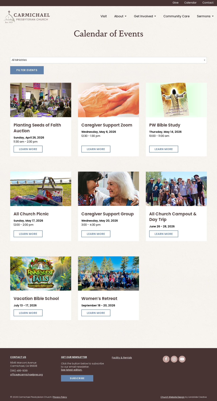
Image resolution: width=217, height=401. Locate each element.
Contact (208, 3)
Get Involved (143, 16)
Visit (104, 16)
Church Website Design (173, 397)
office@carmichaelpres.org (26, 375)
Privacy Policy (60, 397)
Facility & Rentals (122, 358)
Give (176, 3)
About (118, 16)
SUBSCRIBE (77, 378)
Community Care (176, 16)
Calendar (190, 3)
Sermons (204, 16)
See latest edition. (71, 370)
